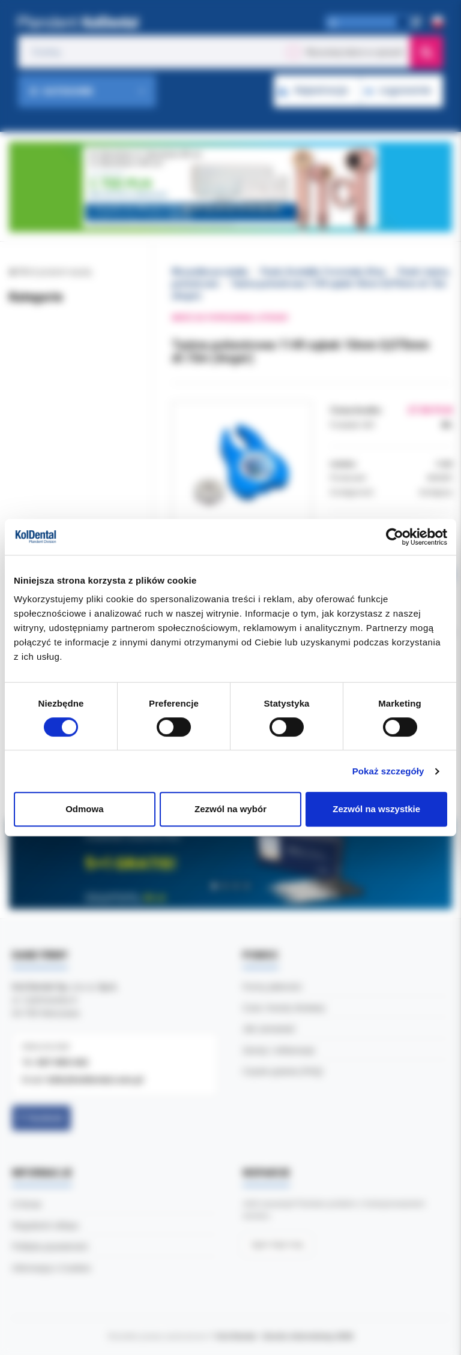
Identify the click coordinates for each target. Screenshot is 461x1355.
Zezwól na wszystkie (376, 809)
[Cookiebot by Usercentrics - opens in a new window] (394, 537)
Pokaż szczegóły (388, 771)
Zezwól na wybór (230, 809)
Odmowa (84, 809)
